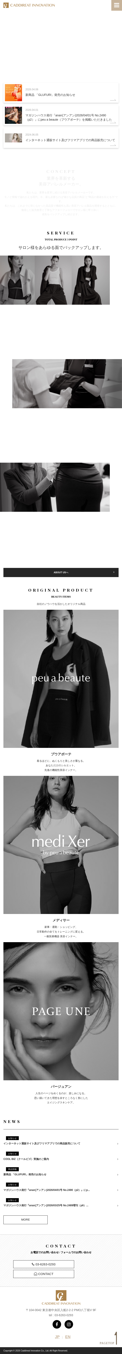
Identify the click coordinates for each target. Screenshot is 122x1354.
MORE (25, 1219)
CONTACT (43, 1274)
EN (68, 1337)
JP (57, 1337)
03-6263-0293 (43, 1264)
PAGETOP (108, 1343)
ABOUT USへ (61, 572)
